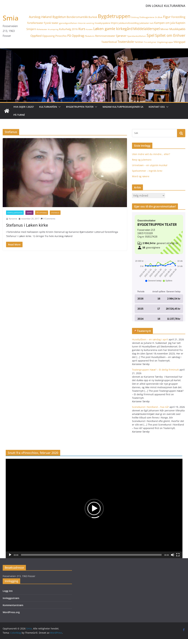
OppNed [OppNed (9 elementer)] (36, 36)
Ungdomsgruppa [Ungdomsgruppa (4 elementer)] (165, 42)
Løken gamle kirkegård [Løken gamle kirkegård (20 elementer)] (113, 28)
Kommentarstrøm (13, 605)
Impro (29, 212)
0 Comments (48, 218)
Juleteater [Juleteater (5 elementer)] (144, 23)
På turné (19, 114)
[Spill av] (10, 555)
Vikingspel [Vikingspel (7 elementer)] (179, 42)
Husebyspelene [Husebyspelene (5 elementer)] (102, 23)
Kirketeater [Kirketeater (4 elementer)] (42, 29)
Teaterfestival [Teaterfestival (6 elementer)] (109, 42)
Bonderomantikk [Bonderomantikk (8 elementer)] (77, 17)
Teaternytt (144, 331)
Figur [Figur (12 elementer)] (167, 17)
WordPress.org (11, 612)
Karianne (13, 218)
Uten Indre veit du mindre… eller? (151, 154)
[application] (94, 508)
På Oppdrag (41, 212)
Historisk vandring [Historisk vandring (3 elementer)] (86, 23)
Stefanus (55, 212)
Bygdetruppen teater (79, 106)
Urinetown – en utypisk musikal (149, 165)
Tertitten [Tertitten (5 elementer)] (139, 42)
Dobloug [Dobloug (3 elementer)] (135, 17)
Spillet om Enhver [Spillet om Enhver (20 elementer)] (170, 35)
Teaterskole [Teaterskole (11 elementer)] (126, 42)
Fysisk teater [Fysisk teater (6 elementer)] (51, 23)
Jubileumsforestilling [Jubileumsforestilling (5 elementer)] (129, 23)
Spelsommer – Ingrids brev (147, 170)
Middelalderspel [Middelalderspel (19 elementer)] (146, 28)
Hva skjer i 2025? (23, 106)
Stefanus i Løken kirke (27, 225)
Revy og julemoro (141, 159)
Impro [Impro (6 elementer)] (114, 23)
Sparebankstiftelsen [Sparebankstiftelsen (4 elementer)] (136, 36)
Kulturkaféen (48, 106)
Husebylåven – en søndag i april (150, 339)
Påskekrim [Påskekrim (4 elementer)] (90, 36)
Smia (10, 18)
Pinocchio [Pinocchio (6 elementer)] (61, 35)
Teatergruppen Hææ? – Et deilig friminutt (155, 369)
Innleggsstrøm (11, 598)
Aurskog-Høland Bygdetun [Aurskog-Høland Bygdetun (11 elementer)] (47, 17)
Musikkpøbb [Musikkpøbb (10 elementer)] (177, 29)
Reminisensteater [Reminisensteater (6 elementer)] (105, 35)
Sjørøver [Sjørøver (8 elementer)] (121, 36)
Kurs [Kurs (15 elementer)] (81, 29)
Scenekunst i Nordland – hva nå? (150, 407)
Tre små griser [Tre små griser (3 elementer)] (150, 42)
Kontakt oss (157, 106)
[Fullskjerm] (178, 555)
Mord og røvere (140, 176)
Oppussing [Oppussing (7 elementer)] (48, 35)
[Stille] (172, 555)
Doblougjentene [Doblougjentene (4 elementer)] (146, 17)
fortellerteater (14, 212)
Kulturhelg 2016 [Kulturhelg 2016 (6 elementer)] (68, 29)
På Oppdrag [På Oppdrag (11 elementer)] (75, 36)
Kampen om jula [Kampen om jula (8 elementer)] (164, 23)
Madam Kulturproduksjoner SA (123, 106)
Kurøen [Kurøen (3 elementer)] (89, 29)
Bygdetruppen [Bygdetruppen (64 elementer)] (114, 16)
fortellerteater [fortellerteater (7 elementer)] (35, 23)
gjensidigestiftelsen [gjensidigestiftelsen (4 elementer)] (68, 23)
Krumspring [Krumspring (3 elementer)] (53, 29)
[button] (59, 106)
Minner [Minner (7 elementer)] (164, 29)
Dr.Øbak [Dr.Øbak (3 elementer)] (158, 17)
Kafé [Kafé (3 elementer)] (152, 23)
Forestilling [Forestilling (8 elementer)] (178, 17)
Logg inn (8, 590)
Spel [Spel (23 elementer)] (150, 35)
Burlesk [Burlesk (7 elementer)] (92, 17)
